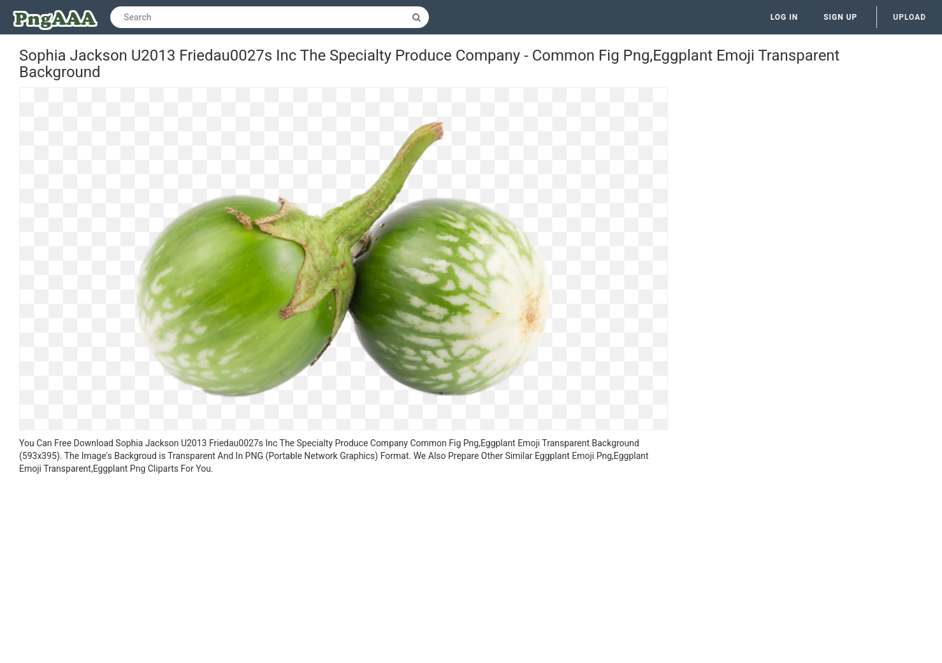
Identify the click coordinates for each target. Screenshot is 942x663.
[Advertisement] (343, 570)
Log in (785, 17)
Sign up (840, 17)
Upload (909, 17)
